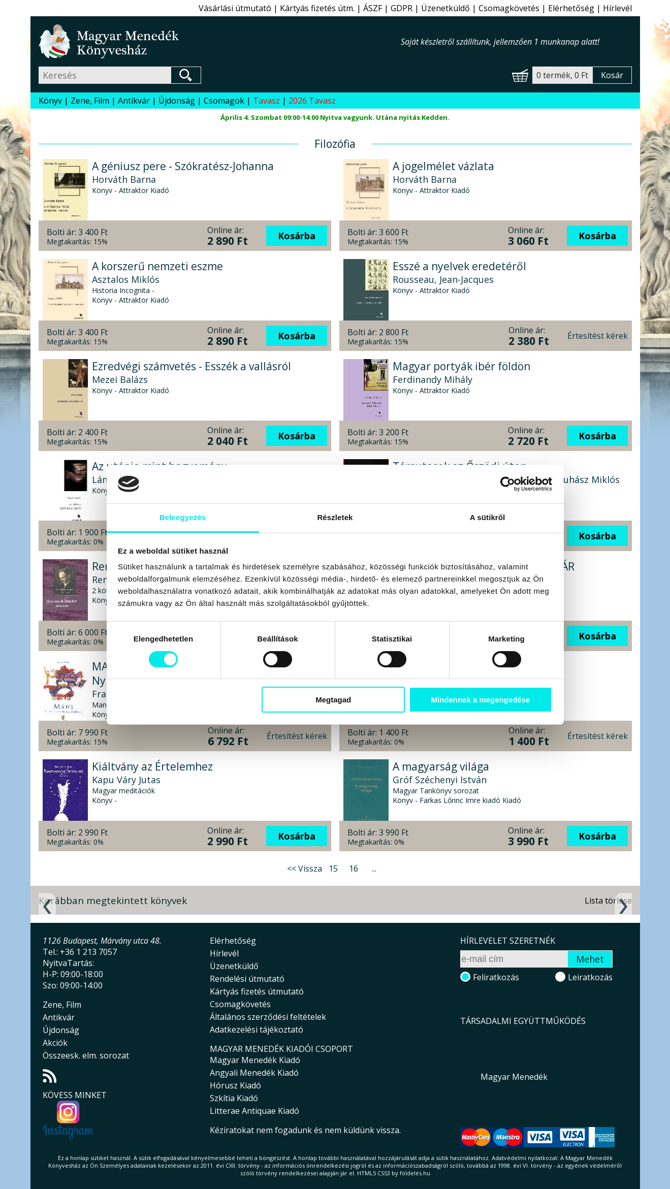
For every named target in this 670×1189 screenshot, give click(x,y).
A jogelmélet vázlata (443, 166)
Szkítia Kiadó (234, 1098)
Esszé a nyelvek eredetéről (459, 266)
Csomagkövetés (508, 8)
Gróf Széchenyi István (440, 780)
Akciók (55, 1042)
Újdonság (176, 100)
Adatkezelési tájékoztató (256, 1029)
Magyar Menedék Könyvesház (220, 41)
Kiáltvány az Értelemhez (152, 766)
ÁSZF (372, 8)
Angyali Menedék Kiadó (254, 1072)
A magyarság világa (441, 766)
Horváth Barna (124, 179)
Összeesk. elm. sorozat (86, 1055)
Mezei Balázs (120, 379)
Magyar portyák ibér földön (461, 366)
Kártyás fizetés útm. (317, 8)
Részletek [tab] (335, 517)
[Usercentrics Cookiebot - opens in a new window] (507, 484)
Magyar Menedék (514, 1076)
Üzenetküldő (445, 8)
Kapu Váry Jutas (126, 780)
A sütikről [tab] (487, 517)
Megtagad (333, 699)
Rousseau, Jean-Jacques (443, 279)
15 (333, 868)
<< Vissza (304, 868)
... (374, 868)
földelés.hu (415, 1173)
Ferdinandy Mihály (432, 379)
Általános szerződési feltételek (268, 1016)
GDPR (401, 8)
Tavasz (266, 100)
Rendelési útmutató (247, 978)
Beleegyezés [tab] (182, 517)
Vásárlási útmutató (235, 8)
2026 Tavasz (312, 100)
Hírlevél (617, 8)
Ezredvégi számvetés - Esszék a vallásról (191, 366)
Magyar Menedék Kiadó (255, 1060)
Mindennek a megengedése (480, 699)
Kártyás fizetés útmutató (257, 991)
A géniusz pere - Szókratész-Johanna (183, 166)
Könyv (50, 100)
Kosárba (296, 236)
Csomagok (224, 100)
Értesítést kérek (597, 335)
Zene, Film (90, 100)
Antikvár (134, 100)
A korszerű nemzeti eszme (157, 266)
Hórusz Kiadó (235, 1085)
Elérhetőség (571, 8)
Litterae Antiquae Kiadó (254, 1110)
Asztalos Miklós (125, 279)
